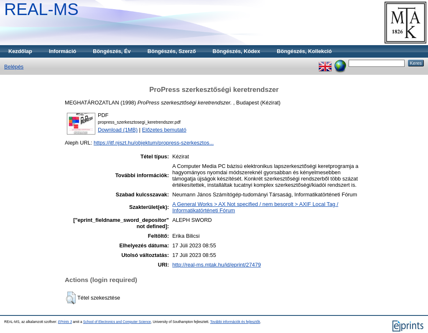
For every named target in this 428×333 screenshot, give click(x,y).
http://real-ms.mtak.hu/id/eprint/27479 (216, 265)
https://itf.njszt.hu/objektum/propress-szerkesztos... (154, 143)
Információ (62, 51)
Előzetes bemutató (164, 130)
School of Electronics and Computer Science (117, 322)
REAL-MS (41, 9)
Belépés (13, 67)
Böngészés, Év (111, 51)
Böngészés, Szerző (172, 51)
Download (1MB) (118, 130)
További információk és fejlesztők (235, 322)
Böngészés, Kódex (236, 51)
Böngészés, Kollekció (304, 51)
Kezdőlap (20, 51)
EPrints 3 (65, 322)
